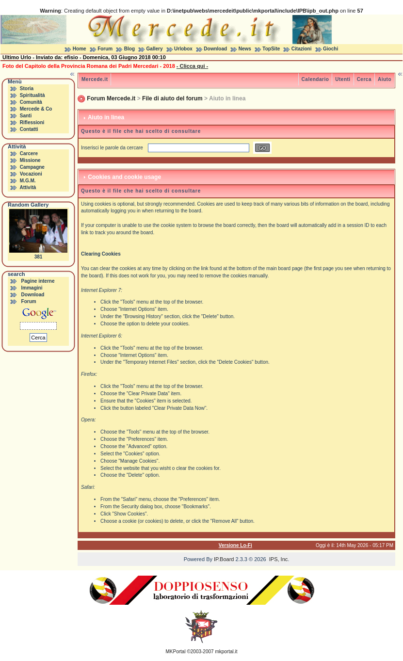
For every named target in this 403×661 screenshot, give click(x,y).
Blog (129, 48)
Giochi (330, 48)
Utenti (342, 79)
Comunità (31, 102)
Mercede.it (94, 79)
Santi (26, 115)
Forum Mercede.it (111, 98)
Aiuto (384, 79)
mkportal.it (226, 651)
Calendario (315, 79)
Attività (27, 187)
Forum (105, 48)
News (245, 48)
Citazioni (301, 48)
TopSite (271, 48)
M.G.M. (28, 180)
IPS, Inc (278, 559)
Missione (30, 160)
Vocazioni (31, 174)
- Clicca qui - (192, 66)
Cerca (364, 79)
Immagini (32, 287)
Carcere (29, 153)
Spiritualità (32, 95)
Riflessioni (32, 122)
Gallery (154, 48)
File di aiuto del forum (172, 98)
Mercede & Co (36, 109)
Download (215, 48)
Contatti (29, 129)
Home (79, 48)
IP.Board (224, 559)
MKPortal (176, 651)
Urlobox (183, 48)
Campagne (32, 167)
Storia (26, 88)
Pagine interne (38, 281)
